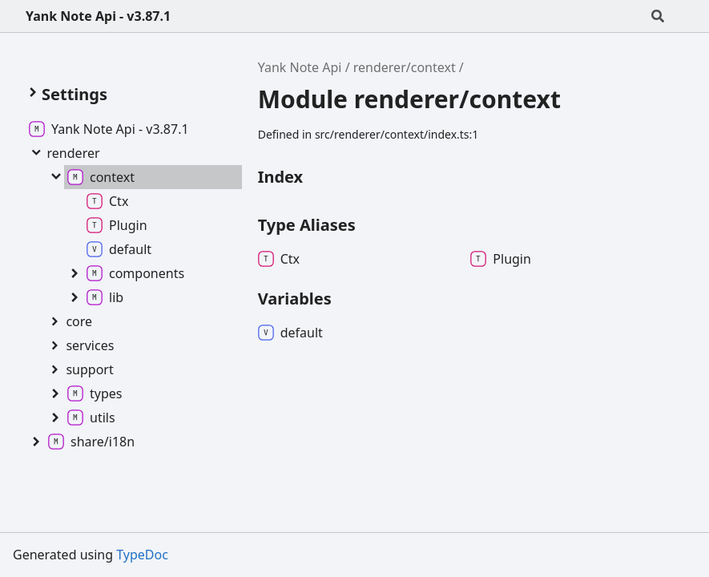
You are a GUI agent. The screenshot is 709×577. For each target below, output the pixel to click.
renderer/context (404, 67)
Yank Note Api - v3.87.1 (98, 16)
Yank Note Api (300, 67)
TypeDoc (142, 554)
